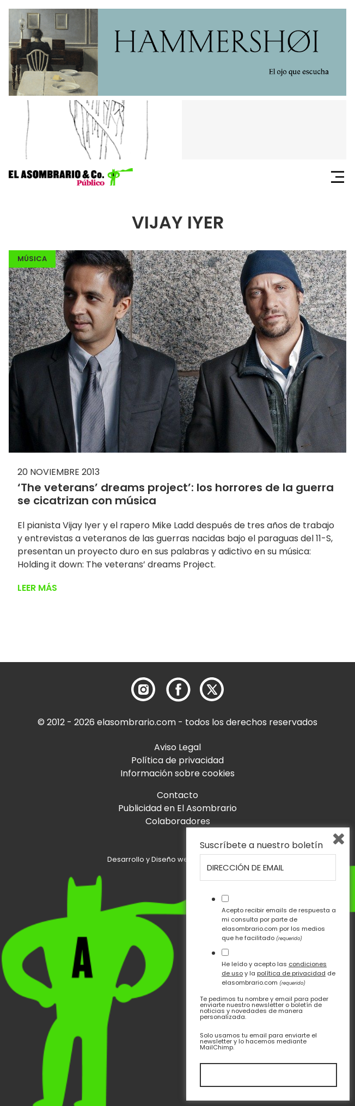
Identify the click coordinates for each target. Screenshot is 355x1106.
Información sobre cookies (177, 773)
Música (32, 259)
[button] (71, 177)
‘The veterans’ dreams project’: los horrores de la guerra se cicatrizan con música (175, 494)
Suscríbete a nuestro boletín (261, 845)
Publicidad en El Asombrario (177, 808)
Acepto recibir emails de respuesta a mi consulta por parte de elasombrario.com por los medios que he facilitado (279, 924)
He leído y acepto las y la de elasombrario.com (278, 973)
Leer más (37, 588)
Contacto (177, 795)
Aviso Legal (177, 747)
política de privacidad (291, 973)
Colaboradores (177, 821)
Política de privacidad (177, 760)
